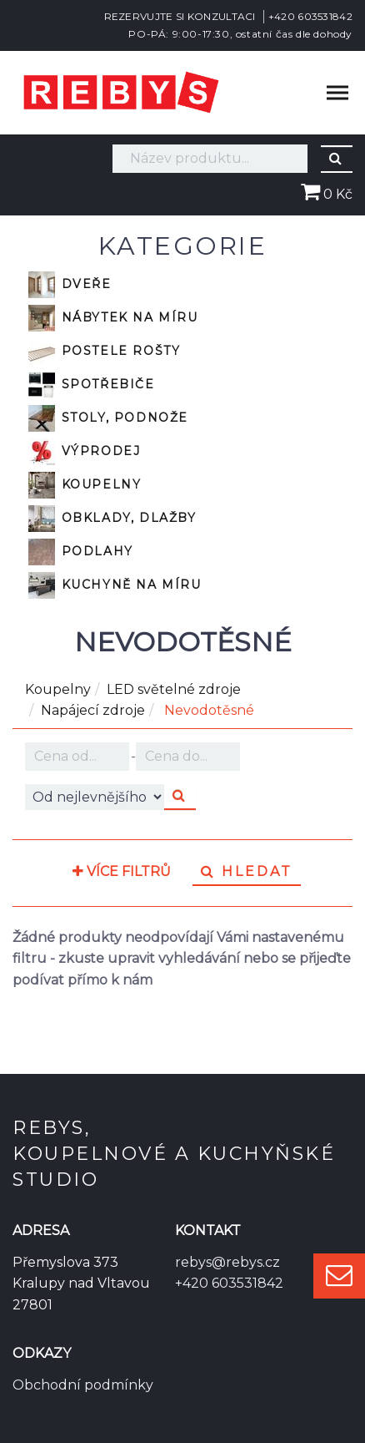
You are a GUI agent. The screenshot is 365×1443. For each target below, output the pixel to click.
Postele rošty (104, 351)
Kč (77, 756)
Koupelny (84, 485)
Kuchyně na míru (115, 585)
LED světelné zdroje (174, 689)
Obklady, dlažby (112, 518)
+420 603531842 (310, 16)
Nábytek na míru (113, 318)
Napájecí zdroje (93, 710)
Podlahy (80, 552)
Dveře (70, 284)
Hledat (246, 871)
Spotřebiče (91, 385)
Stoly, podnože (108, 418)
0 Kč (326, 194)
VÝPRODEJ (84, 451)
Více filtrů (121, 871)
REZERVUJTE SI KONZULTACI (180, 16)
